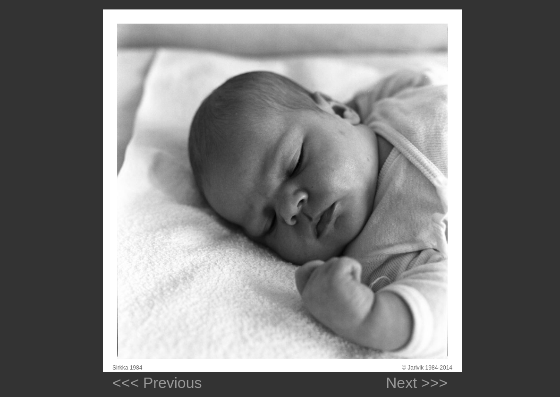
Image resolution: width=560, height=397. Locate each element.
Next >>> (412, 382)
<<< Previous (157, 382)
